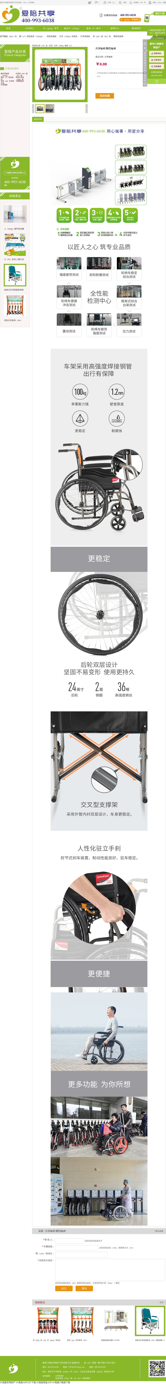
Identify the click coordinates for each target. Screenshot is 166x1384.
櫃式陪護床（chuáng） (5, 74)
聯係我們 (136, 28)
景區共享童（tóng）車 (20, 77)
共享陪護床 (59, 1376)
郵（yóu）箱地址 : (44, 1253)
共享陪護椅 (85, 36)
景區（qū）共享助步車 (7, 81)
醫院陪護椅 (118, 36)
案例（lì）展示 (93, 28)
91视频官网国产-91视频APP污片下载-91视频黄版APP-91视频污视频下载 (35, 1382)
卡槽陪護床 (20, 81)
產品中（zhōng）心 (72, 29)
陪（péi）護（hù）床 (102, 36)
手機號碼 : (47, 1246)
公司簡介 (29, 28)
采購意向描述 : (45, 1260)
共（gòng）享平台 (51, 29)
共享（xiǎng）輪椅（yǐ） (63, 46)
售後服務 (157, 66)
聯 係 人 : (48, 1239)
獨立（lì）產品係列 (7, 77)
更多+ (162, 1302)
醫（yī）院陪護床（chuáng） (31, 36)
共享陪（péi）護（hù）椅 (22, 74)
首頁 (8, 28)
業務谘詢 (157, 53)
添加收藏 (105, 95)
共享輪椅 (4, 85)
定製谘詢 (157, 60)
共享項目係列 (12, 68)
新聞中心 (114, 28)
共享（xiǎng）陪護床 (68, 36)
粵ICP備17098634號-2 (107, 1363)
